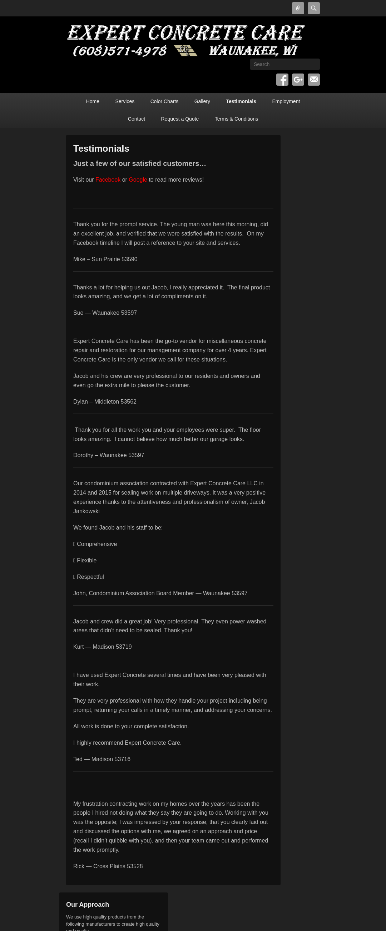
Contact (136, 119)
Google (138, 180)
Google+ (298, 80)
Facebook (282, 80)
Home (92, 101)
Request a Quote (180, 119)
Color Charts (164, 101)
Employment (286, 101)
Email (314, 80)
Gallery (202, 101)
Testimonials (241, 101)
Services (125, 101)
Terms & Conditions (236, 119)
